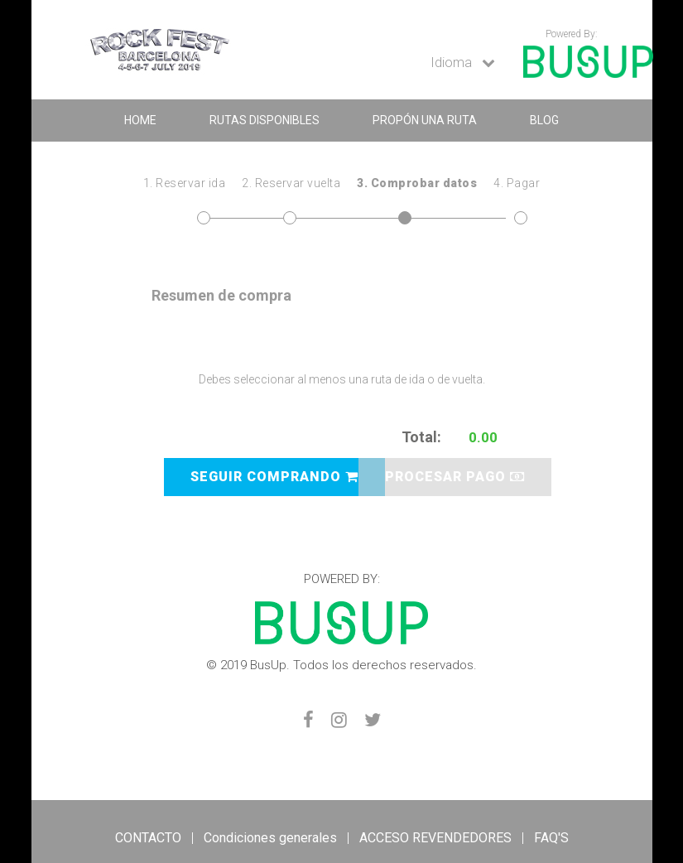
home (140, 120)
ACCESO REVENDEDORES (435, 838)
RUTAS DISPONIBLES (264, 120)
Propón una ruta (425, 120)
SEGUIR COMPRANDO (274, 477)
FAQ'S (551, 838)
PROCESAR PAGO (455, 477)
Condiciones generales (270, 838)
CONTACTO (148, 838)
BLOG (544, 120)
